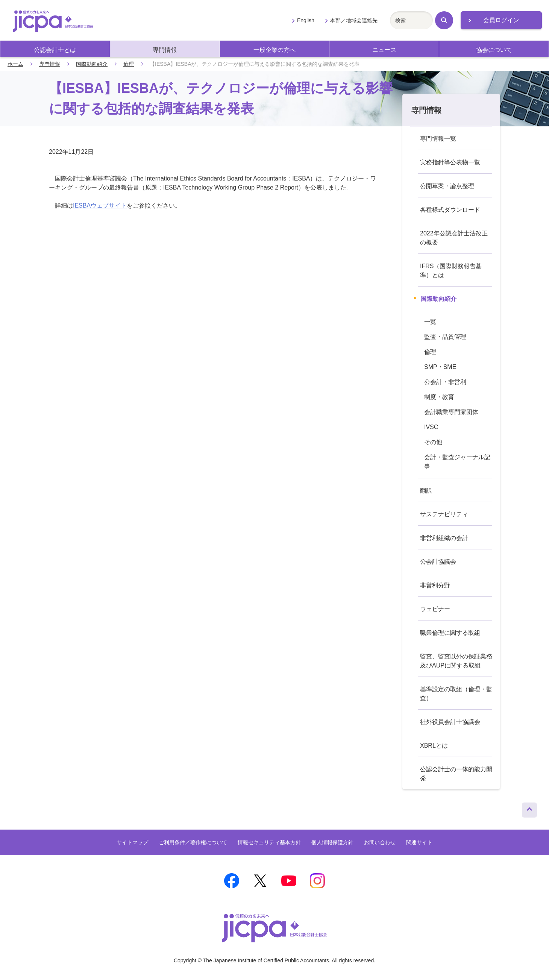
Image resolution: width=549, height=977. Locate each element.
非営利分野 (435, 585)
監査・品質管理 (445, 337)
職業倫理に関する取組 (450, 633)
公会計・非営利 (445, 382)
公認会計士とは (55, 50)
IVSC (431, 427)
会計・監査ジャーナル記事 (457, 461)
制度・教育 (439, 397)
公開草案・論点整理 (447, 186)
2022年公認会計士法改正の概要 (454, 238)
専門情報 (165, 50)
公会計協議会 (438, 561)
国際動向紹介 (92, 64)
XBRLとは (434, 745)
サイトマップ (132, 842)
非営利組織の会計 (444, 538)
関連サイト (419, 842)
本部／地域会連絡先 (354, 20)
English (305, 20)
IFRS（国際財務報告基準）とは (451, 270)
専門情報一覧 (438, 138)
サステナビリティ (444, 514)
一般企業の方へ (274, 50)
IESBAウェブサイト (100, 205)
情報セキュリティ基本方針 (269, 842)
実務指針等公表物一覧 (450, 162)
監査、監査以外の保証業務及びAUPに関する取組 (456, 661)
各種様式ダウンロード (450, 209)
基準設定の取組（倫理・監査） (456, 693)
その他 (433, 442)
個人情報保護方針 (332, 842)
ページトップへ (529, 808)
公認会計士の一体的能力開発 (456, 773)
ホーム (15, 64)
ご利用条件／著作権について (193, 842)
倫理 (128, 64)
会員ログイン (501, 20)
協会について (494, 50)
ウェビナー (435, 609)
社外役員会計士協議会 (450, 722)
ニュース (384, 50)
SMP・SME (440, 367)
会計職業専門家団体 (451, 412)
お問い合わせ (380, 842)
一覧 (430, 322)
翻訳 (426, 490)
